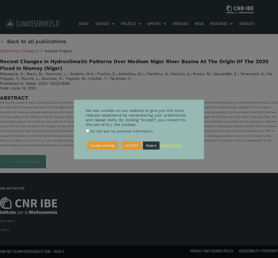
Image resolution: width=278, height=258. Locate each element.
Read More (171, 145)
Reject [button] (151, 145)
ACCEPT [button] (131, 145)
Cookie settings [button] (102, 145)
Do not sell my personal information (121, 131)
